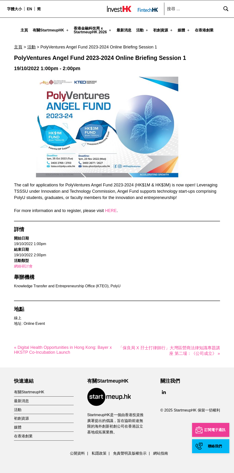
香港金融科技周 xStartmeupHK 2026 (93, 30)
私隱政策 (99, 451)
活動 (142, 30)
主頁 (24, 30)
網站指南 (160, 451)
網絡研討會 (23, 264)
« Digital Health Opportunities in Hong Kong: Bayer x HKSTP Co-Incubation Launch (63, 348)
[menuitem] (29, 9)
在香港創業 (204, 30)
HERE (111, 208)
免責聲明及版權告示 (130, 451)
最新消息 (124, 30)
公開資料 (77, 451)
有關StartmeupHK (51, 30)
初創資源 (163, 30)
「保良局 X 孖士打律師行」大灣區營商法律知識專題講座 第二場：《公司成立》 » (169, 349)
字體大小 (14, 9)
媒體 (184, 30)
